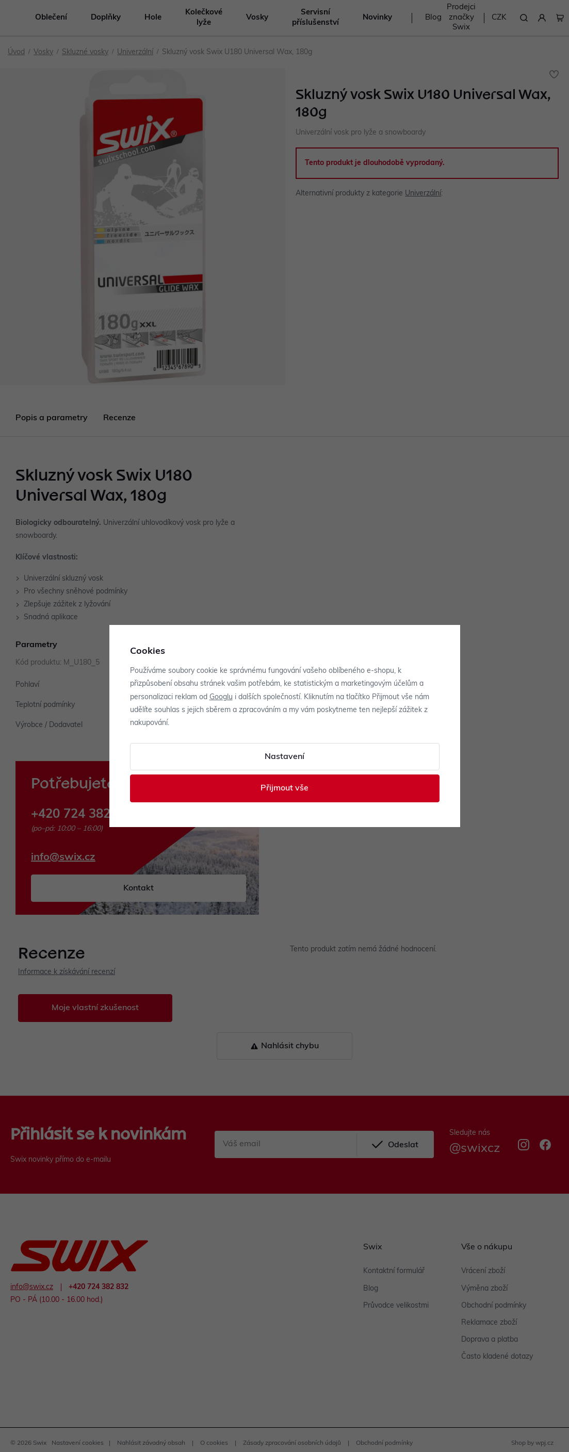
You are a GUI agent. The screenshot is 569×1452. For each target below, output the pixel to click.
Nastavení (284, 757)
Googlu (221, 697)
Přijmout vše (284, 788)
